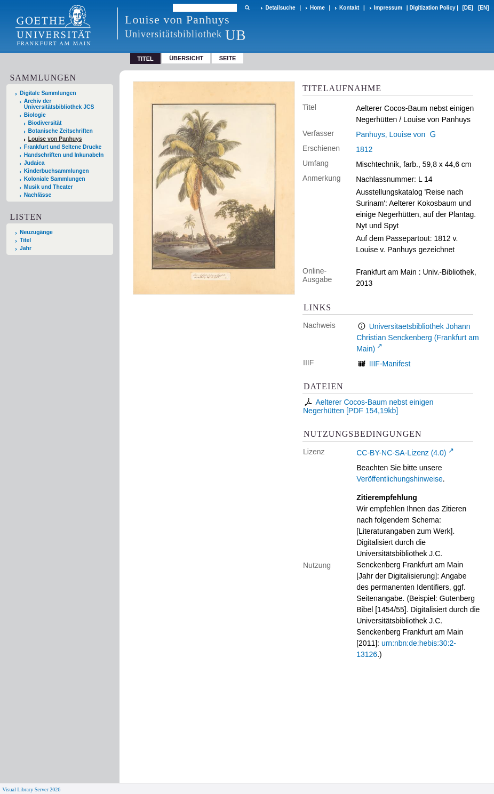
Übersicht (186, 58)
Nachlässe (37, 195)
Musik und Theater (48, 187)
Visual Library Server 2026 (31, 789)
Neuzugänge (36, 232)
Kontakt (349, 8)
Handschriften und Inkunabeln (64, 155)
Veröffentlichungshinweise (399, 479)
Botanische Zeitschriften (60, 131)
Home (317, 8)
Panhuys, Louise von (390, 134)
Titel (25, 240)
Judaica (34, 163)
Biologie (35, 115)
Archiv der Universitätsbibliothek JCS (59, 104)
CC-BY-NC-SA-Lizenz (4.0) (401, 452)
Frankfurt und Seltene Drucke (63, 147)
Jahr (25, 248)
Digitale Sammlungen (48, 93)
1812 (364, 149)
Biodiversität (45, 123)
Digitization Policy (432, 8)
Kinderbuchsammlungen (56, 171)
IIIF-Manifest (390, 363)
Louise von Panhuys (55, 139)
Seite (227, 58)
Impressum (388, 8)
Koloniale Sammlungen (54, 179)
